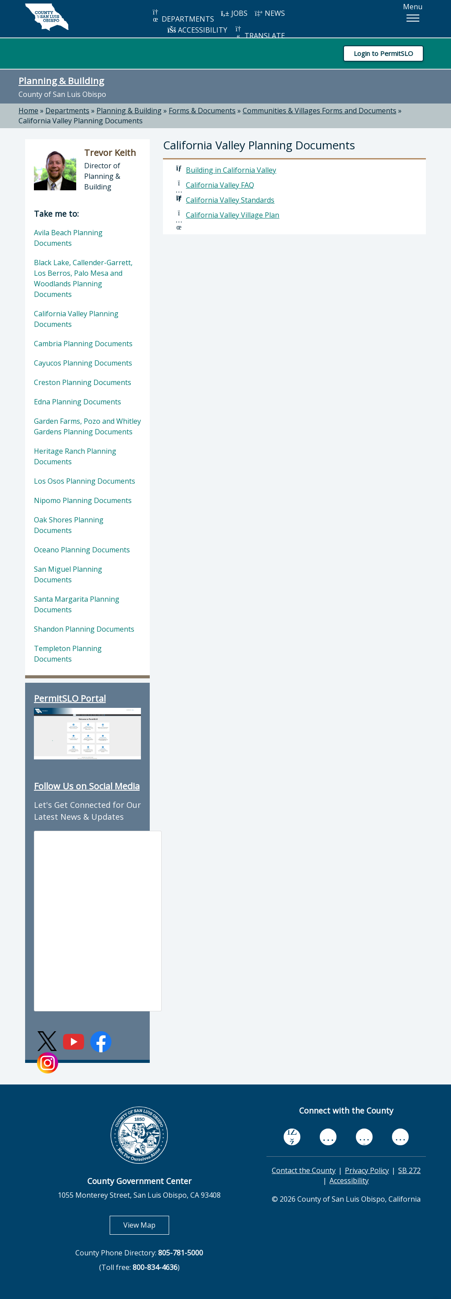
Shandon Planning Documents (84, 629)
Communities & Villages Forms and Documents (319, 110)
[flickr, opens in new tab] (364, 1137)
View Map (146, 1225)
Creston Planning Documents (82, 382)
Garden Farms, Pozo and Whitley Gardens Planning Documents (87, 426)
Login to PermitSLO (383, 53)
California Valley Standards (230, 200)
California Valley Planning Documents (80, 121)
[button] (413, 18)
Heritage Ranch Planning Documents (75, 456)
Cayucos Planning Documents (83, 363)
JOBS (234, 13)
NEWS (269, 13)
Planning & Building (61, 80)
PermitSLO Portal (70, 698)
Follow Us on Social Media (87, 786)
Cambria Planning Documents (83, 343)
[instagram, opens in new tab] (400, 1137)
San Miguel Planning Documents (68, 574)
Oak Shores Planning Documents (69, 525)
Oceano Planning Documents (82, 550)
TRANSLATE (259, 33)
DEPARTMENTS (182, 16)
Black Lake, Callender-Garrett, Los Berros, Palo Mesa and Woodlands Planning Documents (83, 278)
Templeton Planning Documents (68, 654)
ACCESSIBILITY (197, 30)
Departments (67, 110)
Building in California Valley (231, 170)
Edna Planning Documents (77, 402)
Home (28, 110)
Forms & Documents (202, 110)
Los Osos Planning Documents (84, 481)
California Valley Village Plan (232, 215)
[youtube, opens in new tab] (328, 1137)
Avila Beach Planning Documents (68, 238)
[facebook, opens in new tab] (292, 1137)
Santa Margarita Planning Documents (76, 604)
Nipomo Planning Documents (83, 500)
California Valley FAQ (220, 185)
